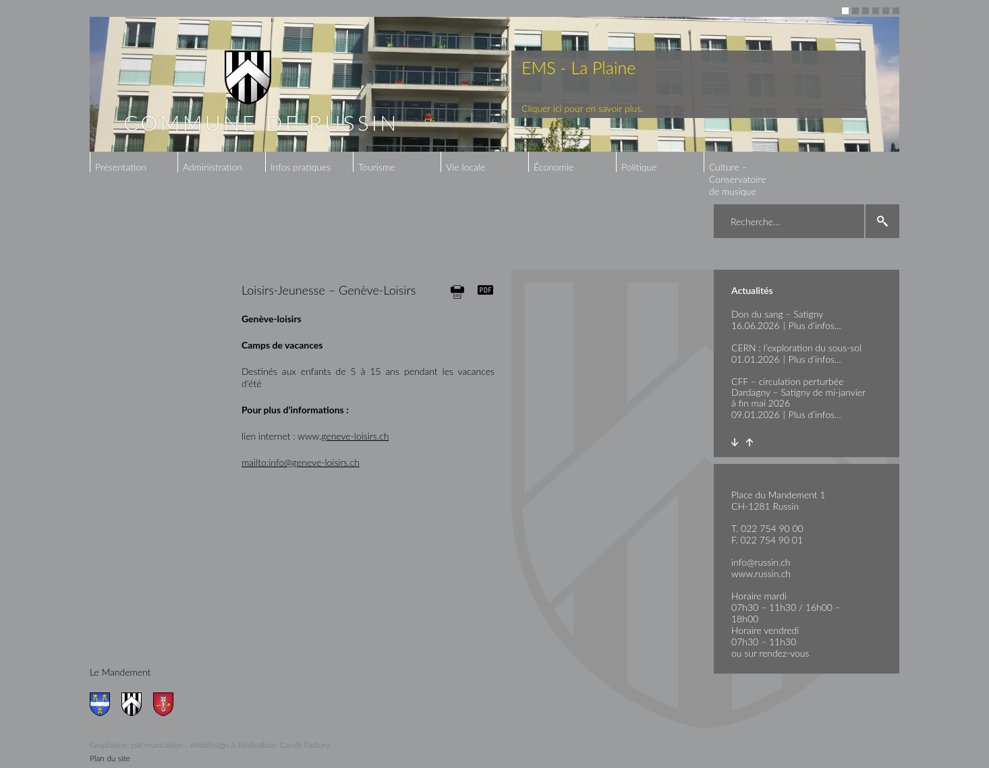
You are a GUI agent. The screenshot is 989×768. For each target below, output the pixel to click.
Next (734, 442)
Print (457, 292)
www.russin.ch (761, 573)
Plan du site (110, 758)
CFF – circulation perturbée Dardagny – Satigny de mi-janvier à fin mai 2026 (798, 392)
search (882, 221)
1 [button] (845, 10)
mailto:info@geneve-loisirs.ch (301, 462)
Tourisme (376, 167)
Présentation (120, 167)
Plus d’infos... (815, 325)
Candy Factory (305, 745)
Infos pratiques (301, 167)
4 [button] (875, 10)
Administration (212, 167)
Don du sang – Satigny (777, 314)
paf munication (157, 745)
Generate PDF (485, 290)
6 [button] (896, 10)
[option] (494, 84)
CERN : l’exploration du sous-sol (796, 347)
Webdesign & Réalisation (233, 745)
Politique (639, 167)
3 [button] (865, 10)
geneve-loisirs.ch (355, 436)
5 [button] (885, 10)
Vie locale (465, 167)
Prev (749, 442)
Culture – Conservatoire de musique (737, 179)
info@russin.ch (761, 562)
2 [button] (855, 10)
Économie (553, 167)
